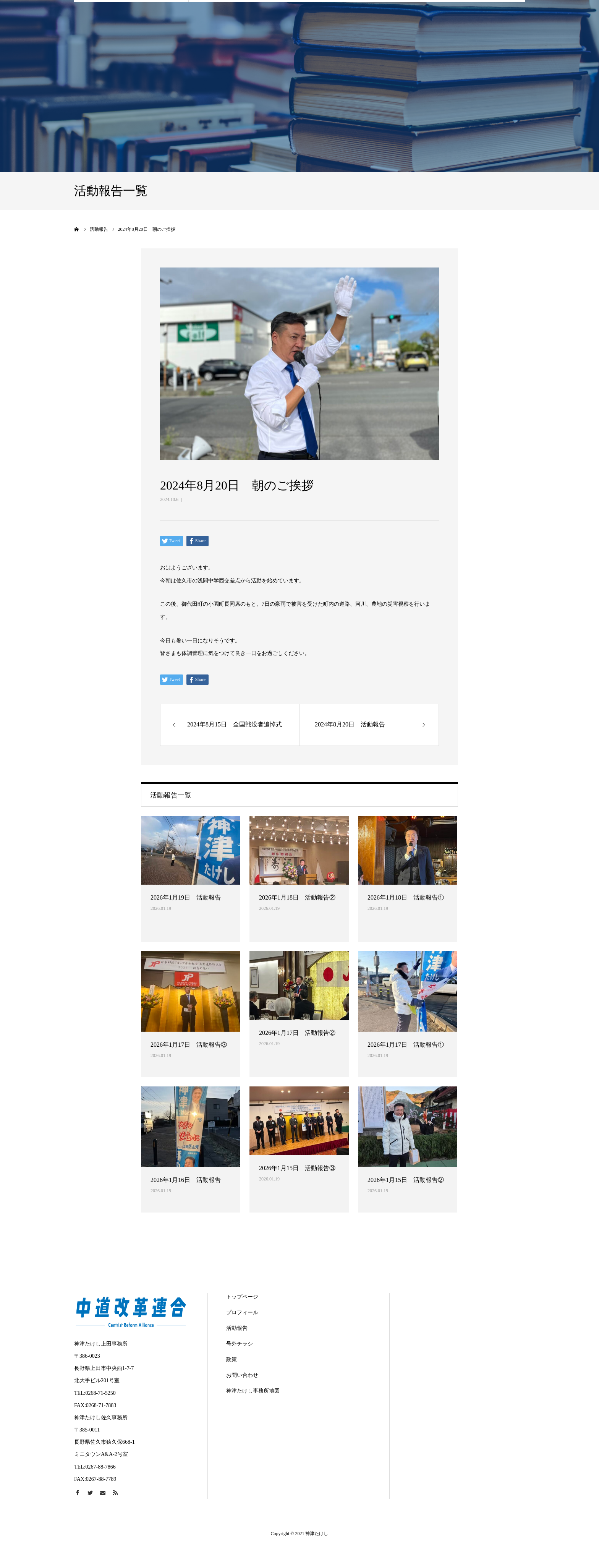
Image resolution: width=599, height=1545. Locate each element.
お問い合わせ (242, 1375)
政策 (231, 1359)
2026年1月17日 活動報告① (405, 1044)
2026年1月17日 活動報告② (297, 1032)
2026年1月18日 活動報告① (405, 897)
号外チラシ (239, 1344)
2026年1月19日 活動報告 (186, 897)
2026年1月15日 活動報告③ (297, 1168)
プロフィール (242, 1312)
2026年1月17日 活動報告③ (189, 1044)
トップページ (242, 1297)
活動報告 (237, 1328)
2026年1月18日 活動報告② (297, 897)
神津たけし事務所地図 (253, 1391)
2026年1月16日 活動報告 (186, 1180)
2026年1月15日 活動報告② (405, 1180)
